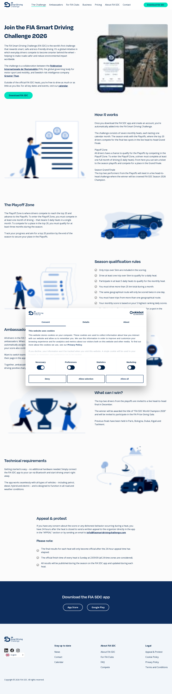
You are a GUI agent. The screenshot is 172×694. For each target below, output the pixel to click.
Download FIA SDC (155, 4)
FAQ (103, 662)
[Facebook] (12, 650)
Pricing (98, 4)
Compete (105, 667)
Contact (127, 4)
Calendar (58, 662)
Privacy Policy (152, 662)
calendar (63, 85)
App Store (73, 607)
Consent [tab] (46, 322)
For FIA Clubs (72, 4)
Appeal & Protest (153, 651)
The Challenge (38, 4)
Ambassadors (56, 4)
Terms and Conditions (156, 667)
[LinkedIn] (6, 650)
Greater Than (11, 75)
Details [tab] (86, 322)
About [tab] (126, 322)
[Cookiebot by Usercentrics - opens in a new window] (132, 313)
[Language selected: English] (14, 655)
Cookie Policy (152, 657)
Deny (47, 379)
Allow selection (86, 379)
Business (87, 4)
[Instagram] (18, 650)
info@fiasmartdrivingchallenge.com (106, 532)
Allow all (125, 379)
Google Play (98, 607)
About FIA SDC (112, 4)
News (57, 651)
